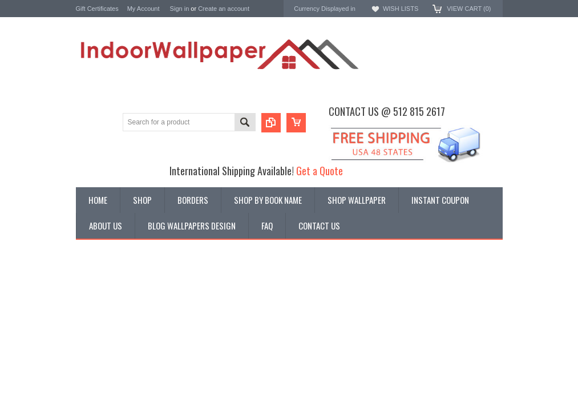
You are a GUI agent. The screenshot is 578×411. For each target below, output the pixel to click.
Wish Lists (400, 8)
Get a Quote (319, 170)
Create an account (223, 8)
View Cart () (469, 8)
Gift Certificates (97, 8)
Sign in (179, 8)
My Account (143, 8)
